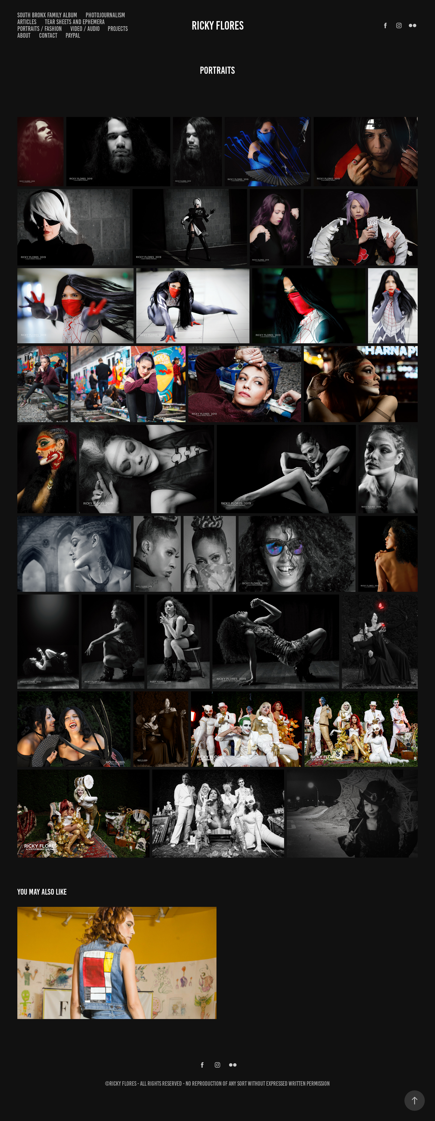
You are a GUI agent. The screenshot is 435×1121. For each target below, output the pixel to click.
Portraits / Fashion (39, 28)
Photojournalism (105, 15)
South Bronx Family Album (47, 15)
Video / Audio (85, 28)
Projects (118, 28)
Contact (48, 35)
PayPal (73, 35)
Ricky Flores (218, 25)
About (24, 35)
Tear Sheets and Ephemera (75, 21)
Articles (26, 21)
